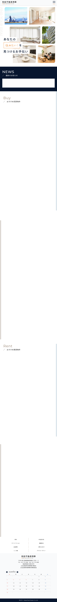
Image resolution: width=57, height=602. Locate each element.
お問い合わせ (41, 547)
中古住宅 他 (41, 539)
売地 (16, 539)
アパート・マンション (16, 543)
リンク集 (16, 550)
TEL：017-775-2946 (23, 562)
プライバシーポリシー (41, 550)
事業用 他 (41, 543)
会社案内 (16, 547)
